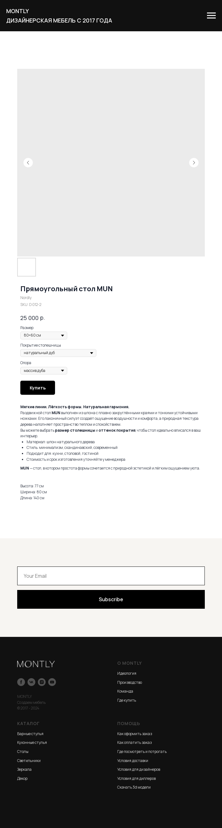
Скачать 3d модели (134, 787)
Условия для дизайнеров (138, 769)
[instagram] (42, 682)
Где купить (126, 700)
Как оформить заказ (134, 733)
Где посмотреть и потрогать (142, 751)
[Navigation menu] (211, 16)
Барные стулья (30, 733)
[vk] (31, 682)
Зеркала (24, 769)
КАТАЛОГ (28, 723)
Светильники (29, 760)
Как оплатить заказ (134, 742)
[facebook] (21, 682)
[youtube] (52, 682)
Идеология (126, 673)
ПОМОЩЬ (128, 723)
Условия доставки (132, 760)
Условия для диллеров (136, 778)
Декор (22, 778)
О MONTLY (129, 663)
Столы (22, 751)
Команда (125, 691)
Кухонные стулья (32, 742)
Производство (129, 682)
